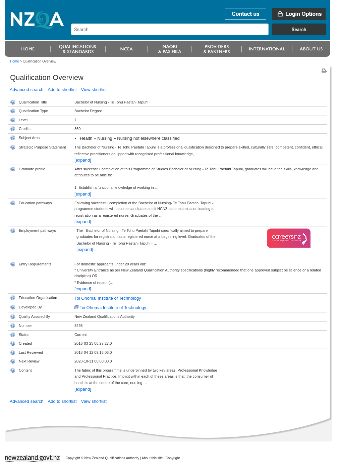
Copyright (173, 458)
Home (14, 61)
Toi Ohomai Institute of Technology (107, 298)
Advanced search (26, 89)
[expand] (82, 160)
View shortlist (94, 89)
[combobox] (202, 33)
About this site (152, 458)
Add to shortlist (62, 89)
